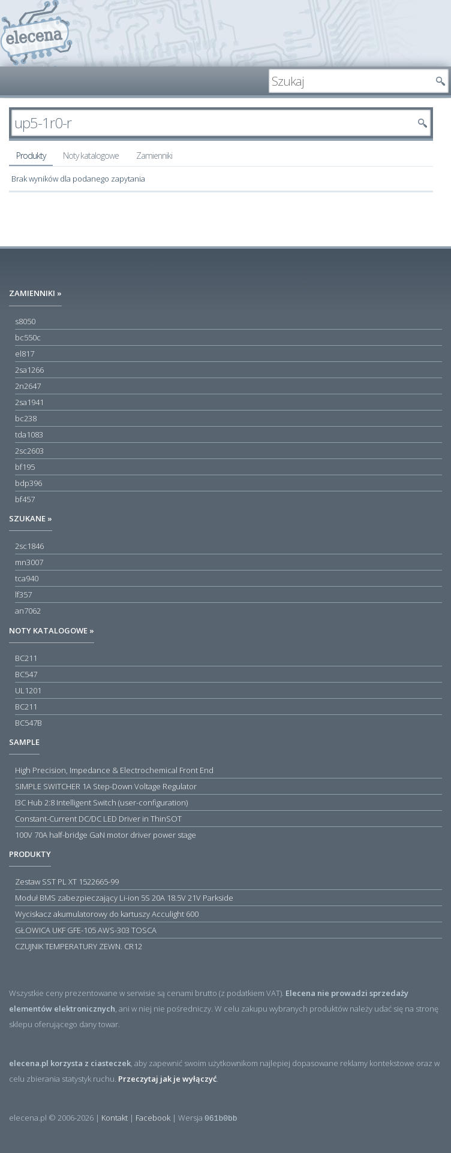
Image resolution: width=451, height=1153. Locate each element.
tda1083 (29, 434)
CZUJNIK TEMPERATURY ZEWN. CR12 (78, 946)
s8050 (25, 321)
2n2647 (28, 386)
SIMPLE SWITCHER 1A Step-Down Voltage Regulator (106, 786)
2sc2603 (29, 450)
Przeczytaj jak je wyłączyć (167, 1078)
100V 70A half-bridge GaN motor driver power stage (105, 834)
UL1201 (28, 690)
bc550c (28, 337)
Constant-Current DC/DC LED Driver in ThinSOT (98, 818)
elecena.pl (36, 33)
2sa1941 (29, 402)
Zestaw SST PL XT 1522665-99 (67, 881)
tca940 (26, 578)
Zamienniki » (35, 293)
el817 (24, 353)
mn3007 (29, 562)
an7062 (28, 610)
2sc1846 (29, 546)
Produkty (31, 155)
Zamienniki (154, 155)
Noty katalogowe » (51, 630)
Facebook (153, 1117)
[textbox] (350, 81)
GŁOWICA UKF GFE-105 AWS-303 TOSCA (86, 930)
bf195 (25, 466)
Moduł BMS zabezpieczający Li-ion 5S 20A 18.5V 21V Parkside (124, 897)
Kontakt (114, 1117)
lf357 (23, 594)
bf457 (25, 499)
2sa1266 (29, 369)
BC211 (26, 658)
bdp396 (28, 483)
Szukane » (30, 518)
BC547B (28, 722)
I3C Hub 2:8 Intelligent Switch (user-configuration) (101, 802)
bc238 (26, 418)
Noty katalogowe (91, 155)
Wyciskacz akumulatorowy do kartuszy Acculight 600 (107, 913)
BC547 (26, 674)
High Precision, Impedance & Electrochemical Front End (114, 770)
